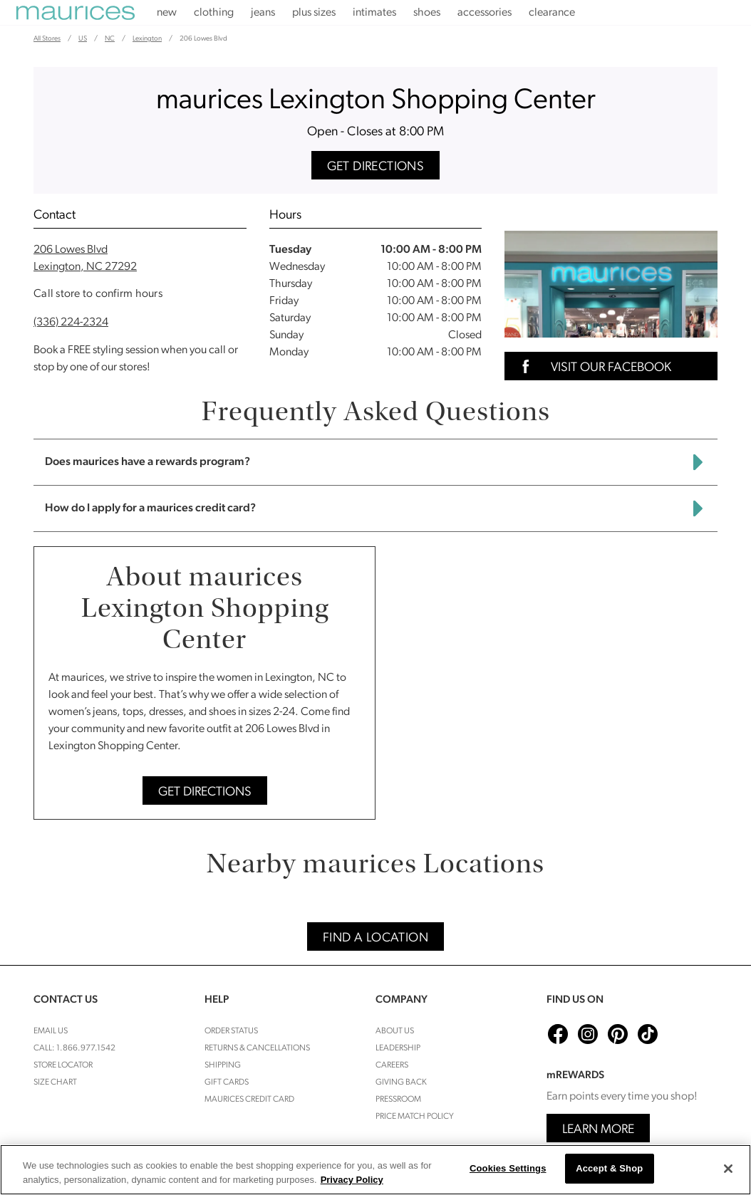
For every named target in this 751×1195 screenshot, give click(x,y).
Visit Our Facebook (592, 366)
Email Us (50, 1031)
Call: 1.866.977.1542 (74, 1048)
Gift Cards (226, 1082)
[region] (375, 1169)
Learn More (598, 1130)
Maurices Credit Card (249, 1099)
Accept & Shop (609, 1168)
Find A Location (375, 938)
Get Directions (376, 167)
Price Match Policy (415, 1116)
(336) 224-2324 (70, 322)
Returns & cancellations (257, 1048)
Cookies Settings (508, 1168)
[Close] (728, 1168)
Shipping (222, 1065)
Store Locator (63, 1065)
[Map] (552, 683)
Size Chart (55, 1082)
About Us (395, 1031)
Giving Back (401, 1082)
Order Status (231, 1031)
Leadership (398, 1048)
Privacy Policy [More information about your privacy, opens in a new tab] (352, 1179)
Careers (392, 1065)
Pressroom (398, 1099)
